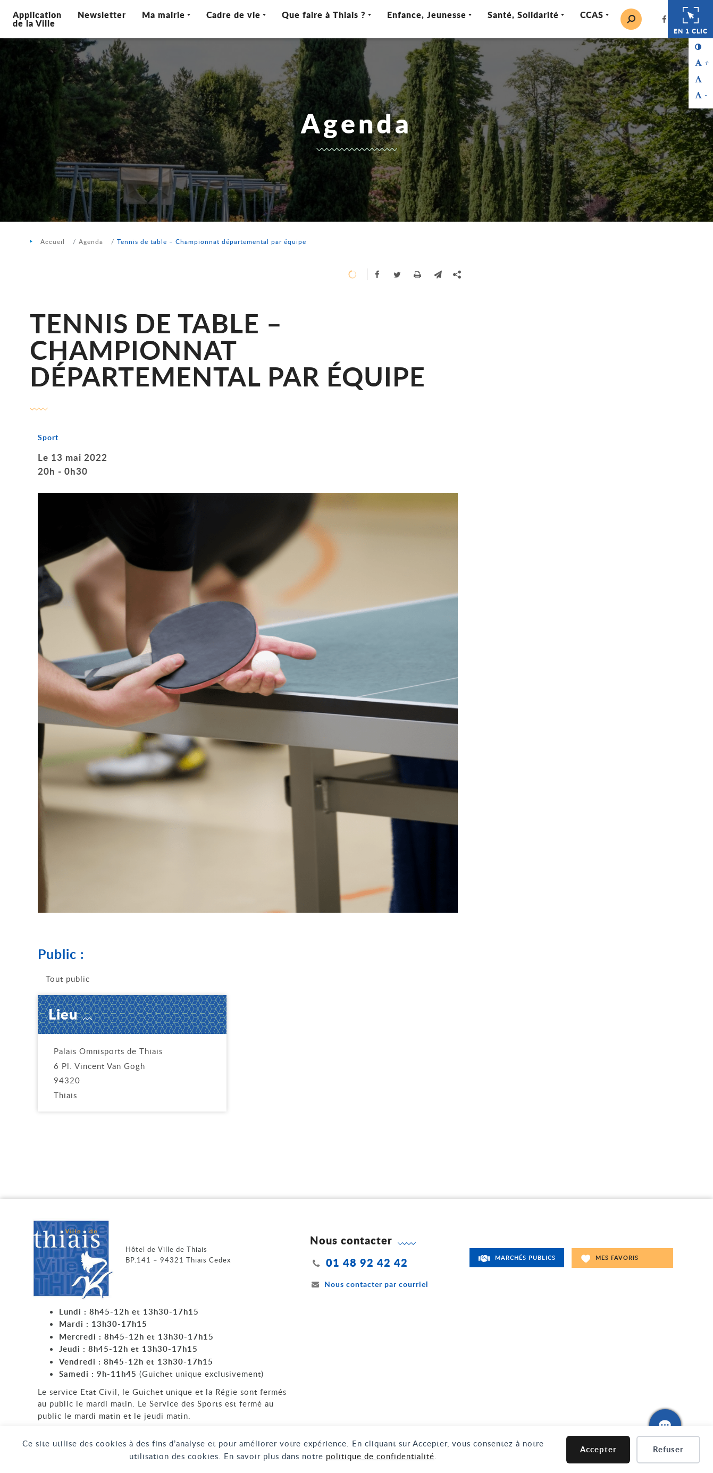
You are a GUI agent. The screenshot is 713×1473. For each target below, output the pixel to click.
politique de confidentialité (380, 1456)
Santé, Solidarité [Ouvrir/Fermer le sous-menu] (523, 15)
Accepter (598, 1449)
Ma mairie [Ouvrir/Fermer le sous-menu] (164, 15)
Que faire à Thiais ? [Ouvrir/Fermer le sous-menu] (324, 15)
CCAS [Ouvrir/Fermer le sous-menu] (592, 15)
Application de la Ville (37, 19)
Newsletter (102, 15)
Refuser (668, 1449)
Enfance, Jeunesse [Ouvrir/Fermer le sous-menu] (427, 15)
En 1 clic (691, 19)
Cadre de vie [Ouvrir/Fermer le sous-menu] (234, 15)
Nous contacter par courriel (369, 1284)
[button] (438, 274)
